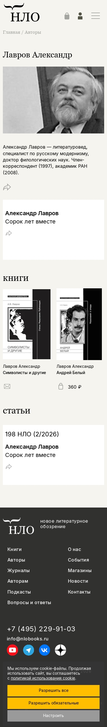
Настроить (53, 715)
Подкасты (19, 592)
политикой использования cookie (43, 678)
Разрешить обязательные (54, 702)
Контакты (79, 592)
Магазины (80, 570)
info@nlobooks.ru (28, 639)
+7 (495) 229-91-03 (41, 629)
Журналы (18, 570)
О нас (74, 549)
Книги (14, 549)
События (78, 560)
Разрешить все (53, 690)
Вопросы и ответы (29, 602)
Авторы (33, 32)
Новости (78, 581)
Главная (12, 32)
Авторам (17, 581)
